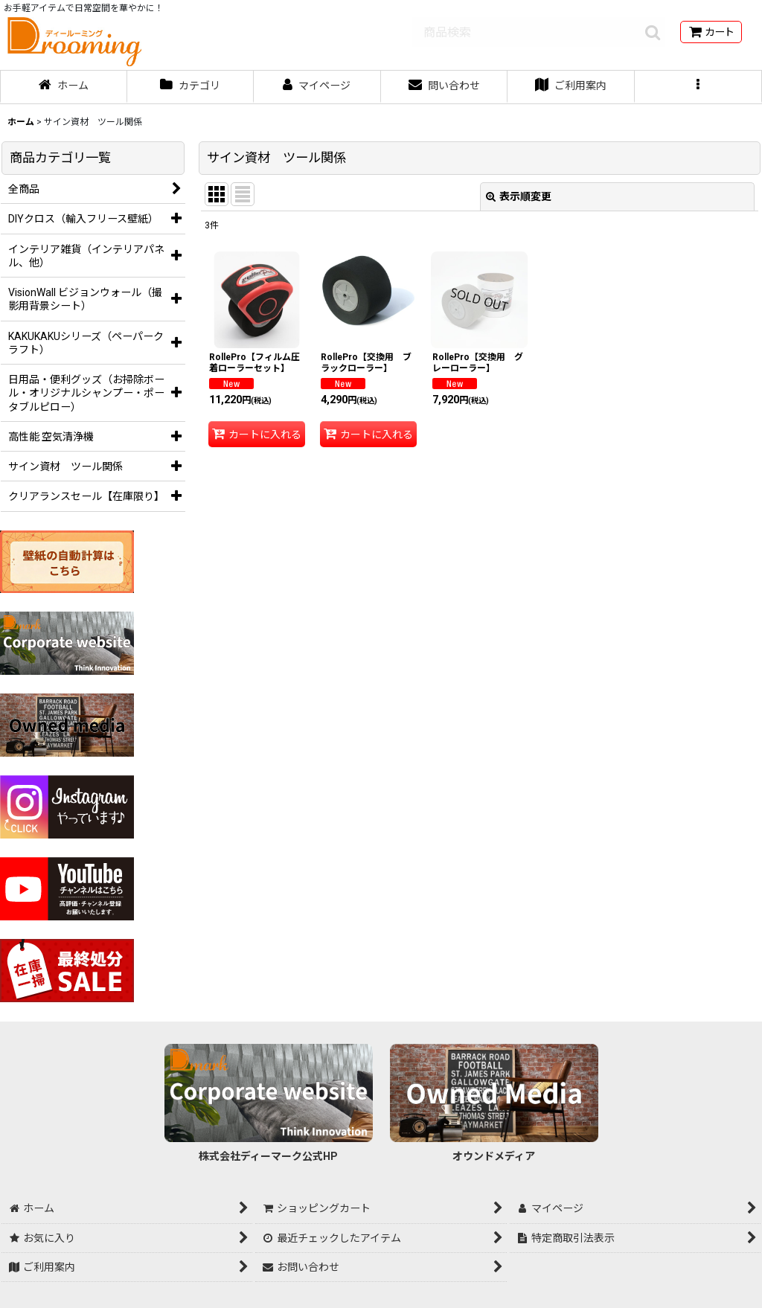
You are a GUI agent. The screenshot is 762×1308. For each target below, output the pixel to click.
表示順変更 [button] (518, 196)
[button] (698, 87)
